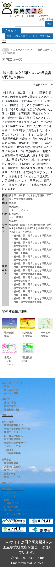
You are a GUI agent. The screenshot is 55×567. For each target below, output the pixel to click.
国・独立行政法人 (13, 436)
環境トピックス (12, 477)
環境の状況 (10, 406)
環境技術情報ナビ (13, 425)
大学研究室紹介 (12, 466)
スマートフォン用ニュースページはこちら (29, 36)
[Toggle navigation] (4, 41)
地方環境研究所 (12, 439)
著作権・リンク (12, 510)
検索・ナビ (7, 483)
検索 (49, 24)
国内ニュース (45, 49)
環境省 (9, 450)
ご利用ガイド (45, 16)
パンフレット (11, 493)
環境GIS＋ (11, 30)
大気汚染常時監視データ (17, 429)
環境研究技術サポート (16, 443)
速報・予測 (10, 402)
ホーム (5, 50)
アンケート (17, 16)
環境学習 (6, 459)
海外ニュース (11, 390)
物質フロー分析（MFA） (9, 361)
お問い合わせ (45, 19)
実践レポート (11, 470)
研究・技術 (7, 422)
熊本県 (12, 203)
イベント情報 (11, 393)
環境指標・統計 (12, 409)
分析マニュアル (12, 446)
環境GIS (6, 399)
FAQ (30, 16)
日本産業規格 (13, 453)
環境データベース (13, 432)
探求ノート (10, 473)
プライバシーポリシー (16, 514)
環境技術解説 (11, 463)
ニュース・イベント (23, 49)
